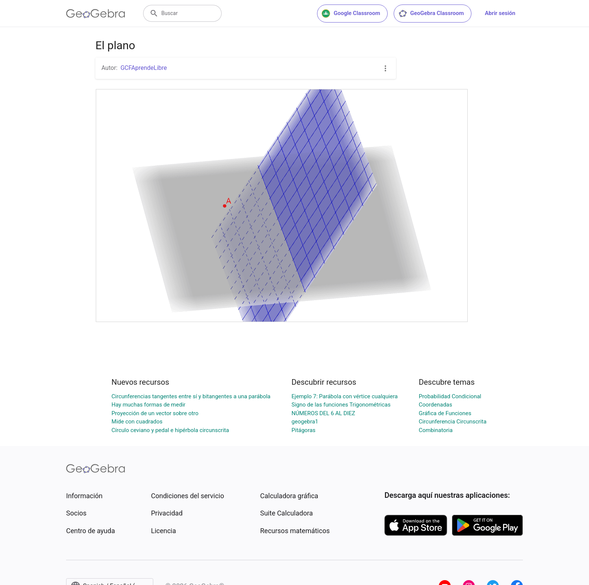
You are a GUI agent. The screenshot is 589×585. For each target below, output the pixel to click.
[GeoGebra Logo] (95, 13)
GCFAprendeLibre (144, 67)
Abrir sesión (500, 13)
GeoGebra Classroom (431, 13)
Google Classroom (351, 13)
